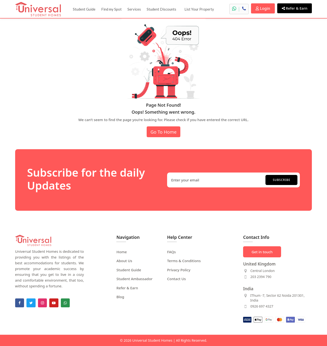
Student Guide (84, 9)
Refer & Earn (295, 8)
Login (263, 8)
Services (134, 9)
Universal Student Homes (152, 340)
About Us (124, 260)
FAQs (171, 251)
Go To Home (164, 132)
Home (121, 251)
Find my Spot (111, 9)
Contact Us (176, 278)
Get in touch (262, 251)
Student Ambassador (134, 278)
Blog (120, 296)
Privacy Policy (178, 269)
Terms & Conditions (184, 260)
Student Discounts (161, 9)
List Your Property (199, 9)
